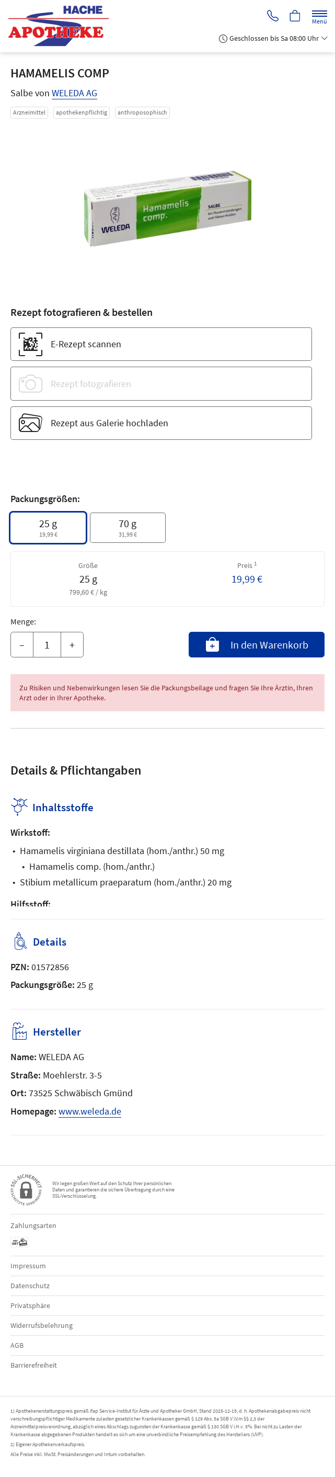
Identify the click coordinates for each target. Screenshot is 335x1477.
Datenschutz (30, 1285)
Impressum (28, 1265)
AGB (17, 1345)
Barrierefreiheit (33, 1365)
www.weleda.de (90, 1111)
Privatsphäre (30, 1305)
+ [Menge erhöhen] (72, 644)
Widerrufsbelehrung (41, 1325)
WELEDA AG (74, 93)
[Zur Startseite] (63, 26)
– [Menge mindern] (22, 644)
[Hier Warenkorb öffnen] (295, 16)
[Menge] (47, 645)
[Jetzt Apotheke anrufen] (271, 16)
